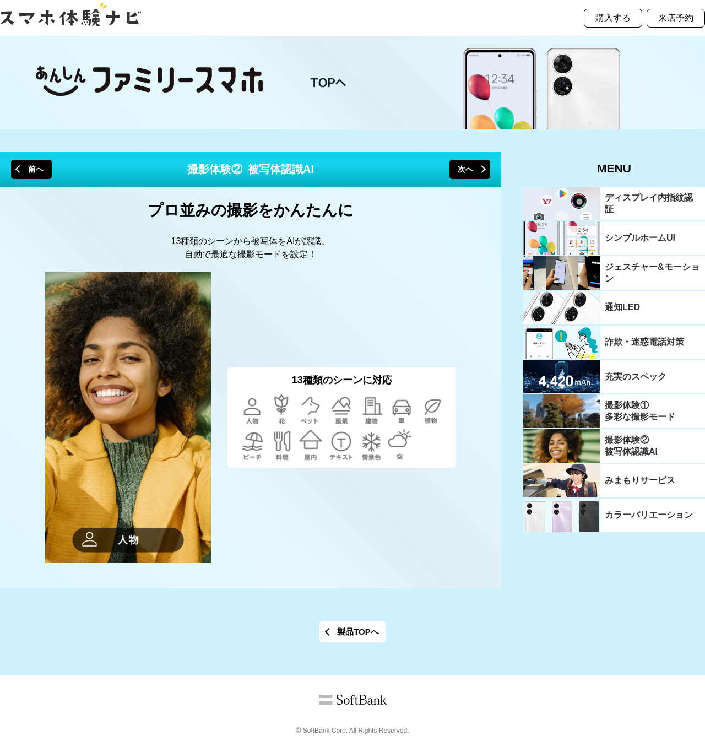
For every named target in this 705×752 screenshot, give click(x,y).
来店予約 (675, 18)
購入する (613, 18)
